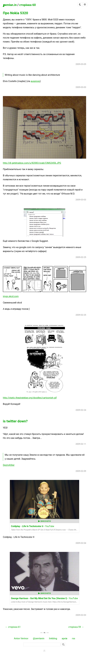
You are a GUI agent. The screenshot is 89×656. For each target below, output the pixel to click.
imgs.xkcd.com (11, 296)
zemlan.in (10, 4)
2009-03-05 (81, 64)
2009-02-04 (81, 543)
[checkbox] (80, 4)
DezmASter (8, 465)
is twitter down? (15, 421)
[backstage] (44, 651)
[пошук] (41, 644)
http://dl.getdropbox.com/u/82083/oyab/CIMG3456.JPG (32, 163)
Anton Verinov (21, 638)
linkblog (53, 638)
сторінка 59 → (76, 627)
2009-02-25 (81, 257)
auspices (35, 81)
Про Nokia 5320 (15, 13)
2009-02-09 (81, 471)
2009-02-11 (81, 444)
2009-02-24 (81, 410)
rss (73, 638)
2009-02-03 (81, 615)
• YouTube (32, 526)
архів (64, 638)
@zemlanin (38, 638)
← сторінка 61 (13, 627)
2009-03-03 (81, 87)
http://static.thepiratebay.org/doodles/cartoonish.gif (30, 397)
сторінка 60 (27, 5)
